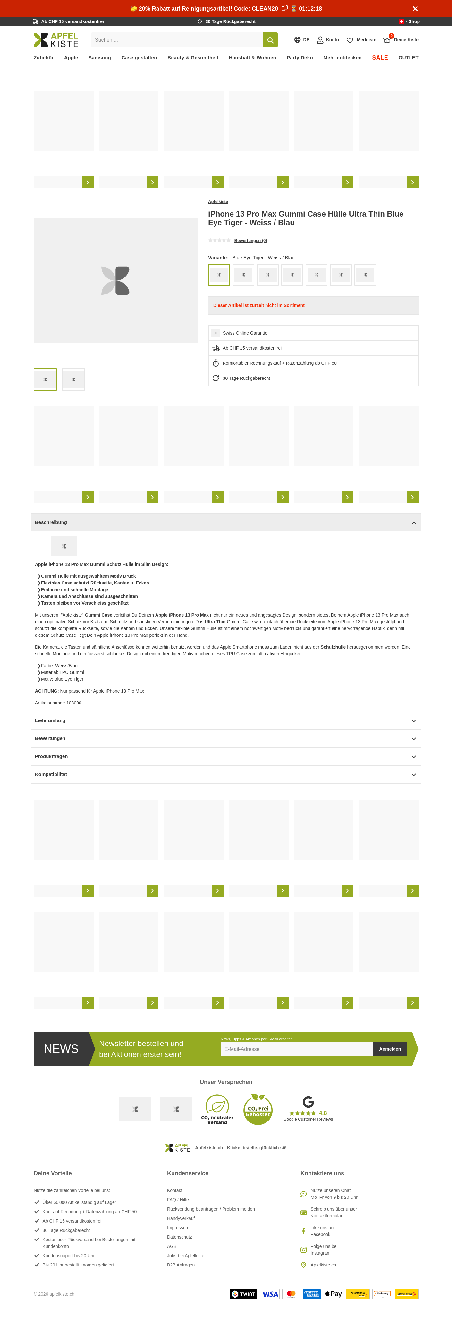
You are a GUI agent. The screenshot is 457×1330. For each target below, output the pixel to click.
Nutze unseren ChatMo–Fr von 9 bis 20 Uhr (334, 1194)
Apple (71, 57)
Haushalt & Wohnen (252, 57)
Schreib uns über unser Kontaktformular (334, 1212)
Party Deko (300, 57)
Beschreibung (226, 522)
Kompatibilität (226, 775)
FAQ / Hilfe (178, 1199)
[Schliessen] (415, 8)
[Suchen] (270, 39)
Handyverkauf (181, 1218)
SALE (380, 58)
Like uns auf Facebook (323, 1231)
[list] (226, 139)
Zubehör (44, 57)
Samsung (100, 57)
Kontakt (174, 1190)
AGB (172, 1246)
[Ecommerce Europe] (176, 1109)
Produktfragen (226, 757)
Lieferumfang (226, 721)
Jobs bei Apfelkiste (185, 1255)
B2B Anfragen (181, 1264)
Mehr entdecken (342, 57)
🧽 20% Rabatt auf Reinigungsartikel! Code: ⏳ (226, 8)
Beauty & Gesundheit (192, 57)
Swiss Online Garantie (245, 333)
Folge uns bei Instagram (324, 1250)
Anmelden (390, 1049)
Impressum (178, 1227)
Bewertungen (226, 739)
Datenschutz (179, 1237)
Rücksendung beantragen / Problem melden (211, 1209)
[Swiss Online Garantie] (135, 1109)
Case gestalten (139, 57)
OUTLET (409, 57)
